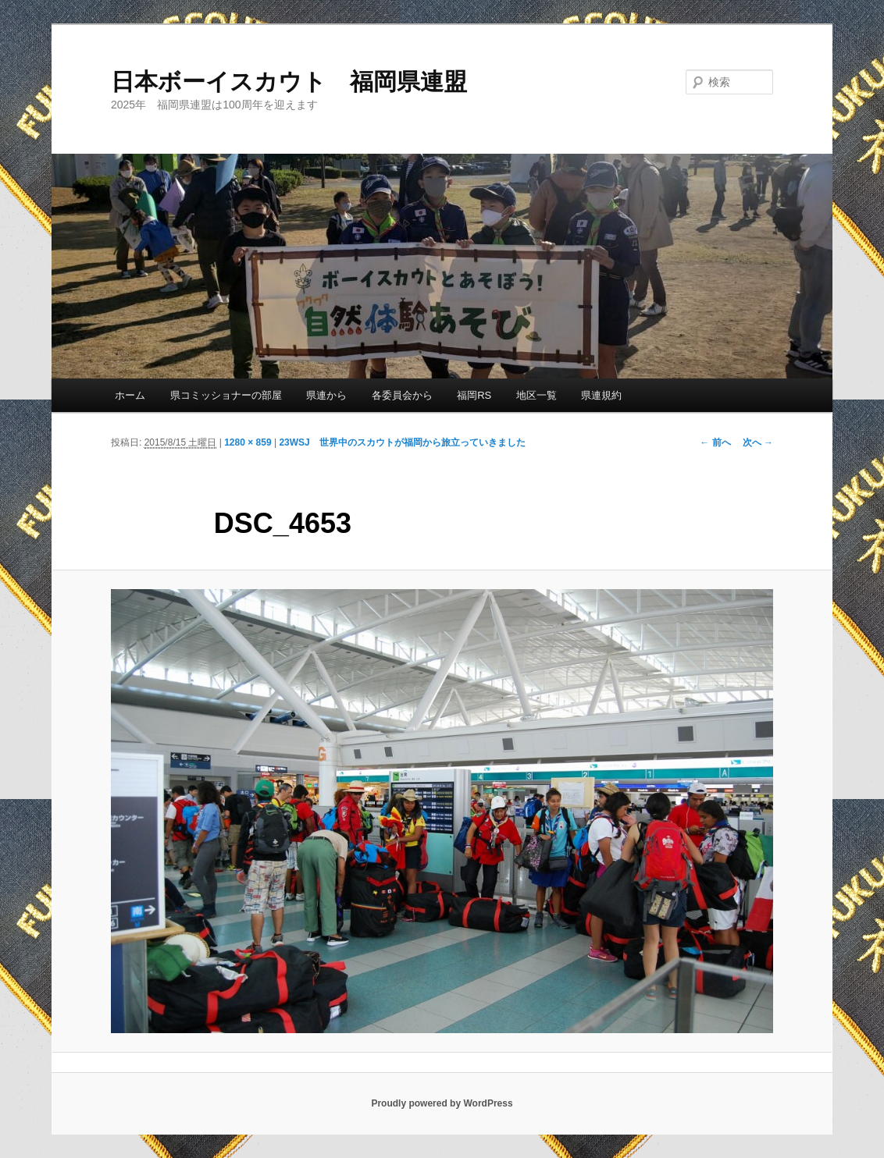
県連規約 (601, 395)
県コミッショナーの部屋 (226, 395)
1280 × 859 (247, 442)
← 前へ (715, 442)
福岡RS (474, 395)
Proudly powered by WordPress (441, 1103)
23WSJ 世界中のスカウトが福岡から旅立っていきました (402, 442)
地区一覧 (536, 395)
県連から (326, 395)
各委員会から (402, 395)
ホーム (130, 395)
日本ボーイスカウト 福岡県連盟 (289, 81)
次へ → (758, 442)
